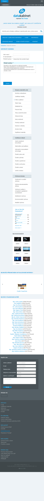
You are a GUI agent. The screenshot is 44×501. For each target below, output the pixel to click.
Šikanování (3, 442)
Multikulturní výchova (20, 196)
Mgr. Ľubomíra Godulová (18, 339)
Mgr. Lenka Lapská (18, 301)
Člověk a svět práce (20, 164)
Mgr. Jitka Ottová (18, 344)
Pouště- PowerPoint (22, 291)
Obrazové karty (19, 116)
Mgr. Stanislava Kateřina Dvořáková (18, 349)
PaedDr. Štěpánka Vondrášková (18, 334)
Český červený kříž (5, 427)
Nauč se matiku (5, 455)
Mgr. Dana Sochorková (18, 322)
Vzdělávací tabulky (20, 96)
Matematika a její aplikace (21, 146)
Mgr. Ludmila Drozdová (18, 313)
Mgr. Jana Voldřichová (18, 346)
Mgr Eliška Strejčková (18, 330)
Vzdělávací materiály (6, 406)
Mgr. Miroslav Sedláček (18, 327)
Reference (3, 408)
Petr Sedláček (18, 303)
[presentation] (15, 77)
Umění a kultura (19, 170)
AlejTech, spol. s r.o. (32, 466)
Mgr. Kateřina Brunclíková (18, 315)
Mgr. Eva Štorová (17, 305)
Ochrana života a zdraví (7, 440)
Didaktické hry (18, 106)
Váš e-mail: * (6, 54)
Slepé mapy (18, 103)
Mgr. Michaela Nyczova (18, 342)
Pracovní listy (18, 109)
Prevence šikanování (6, 451)
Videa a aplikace (19, 99)
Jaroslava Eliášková (18, 325)
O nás (2, 404)
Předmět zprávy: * (7, 59)
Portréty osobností (19, 122)
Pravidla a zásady (5, 444)
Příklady (3, 458)
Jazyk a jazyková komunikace (19, 141)
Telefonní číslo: (6, 369)
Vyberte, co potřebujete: (8, 375)
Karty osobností (19, 119)
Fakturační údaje (5, 410)
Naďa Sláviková (18, 335)
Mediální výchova (19, 202)
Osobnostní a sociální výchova (20, 180)
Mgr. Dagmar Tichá (18, 310)
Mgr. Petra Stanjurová (18, 324)
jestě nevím (17, 218)
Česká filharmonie (5, 431)
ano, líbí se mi (18, 216)
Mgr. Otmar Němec (18, 312)
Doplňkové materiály (20, 132)
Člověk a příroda (19, 157)
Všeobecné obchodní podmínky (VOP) (10, 421)
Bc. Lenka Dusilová (18, 306)
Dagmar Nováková (18, 347)
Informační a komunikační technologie (21, 150)
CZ (42, 1)
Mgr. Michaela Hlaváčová (18, 318)
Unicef (2, 428)
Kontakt (3, 411)
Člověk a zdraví (19, 167)
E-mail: (5, 366)
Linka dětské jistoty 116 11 (7, 453)
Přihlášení (4, 1)
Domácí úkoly (18, 129)
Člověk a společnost (20, 160)
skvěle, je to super (18, 213)
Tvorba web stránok (11, 466)
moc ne (16, 220)
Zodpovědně (4, 457)
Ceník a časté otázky (6, 419)
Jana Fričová (18, 341)
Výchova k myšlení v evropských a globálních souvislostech (21, 191)
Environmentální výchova (21, 199)
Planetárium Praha (5, 433)
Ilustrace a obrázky (20, 125)
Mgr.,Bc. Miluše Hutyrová (18, 317)
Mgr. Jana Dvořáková (18, 320)
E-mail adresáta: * (7, 56)
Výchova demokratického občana (21, 185)
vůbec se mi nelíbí (18, 222)
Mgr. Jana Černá (18, 332)
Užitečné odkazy (5, 417)
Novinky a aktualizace (20, 93)
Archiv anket (17, 227)
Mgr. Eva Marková (18, 329)
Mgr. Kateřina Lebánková (18, 351)
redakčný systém (20, 466)
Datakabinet (3, 45)
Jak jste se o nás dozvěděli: (9, 372)
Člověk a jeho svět (19, 154)
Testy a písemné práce (21, 112)
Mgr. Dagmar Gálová (18, 337)
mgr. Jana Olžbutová (18, 308)
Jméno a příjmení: (7, 362)
